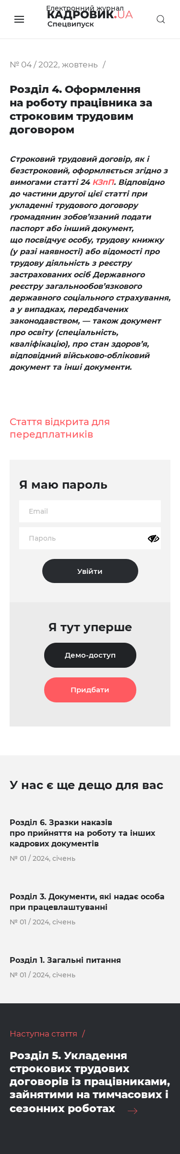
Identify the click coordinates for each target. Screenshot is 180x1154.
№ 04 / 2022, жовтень (54, 64)
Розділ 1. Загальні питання (65, 960)
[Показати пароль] (153, 539)
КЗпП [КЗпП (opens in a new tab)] (103, 182)
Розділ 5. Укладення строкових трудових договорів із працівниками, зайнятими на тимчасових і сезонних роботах (90, 1082)
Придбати (90, 689)
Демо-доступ (90, 655)
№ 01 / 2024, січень (42, 858)
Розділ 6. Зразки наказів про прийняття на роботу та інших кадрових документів (82, 833)
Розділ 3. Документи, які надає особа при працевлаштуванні (87, 902)
